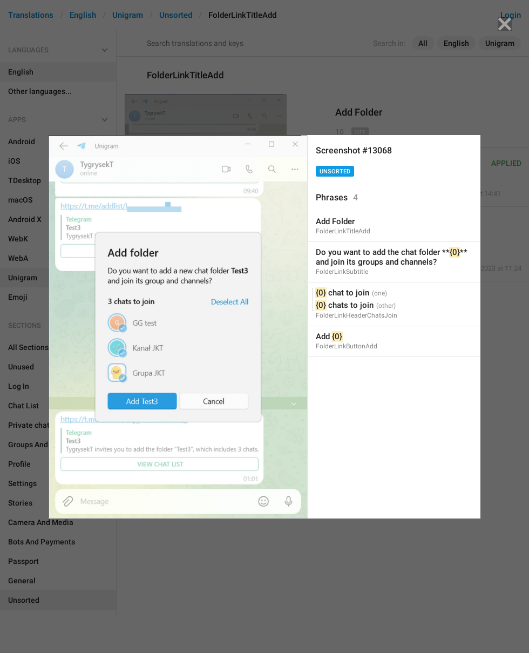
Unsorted (335, 171)
